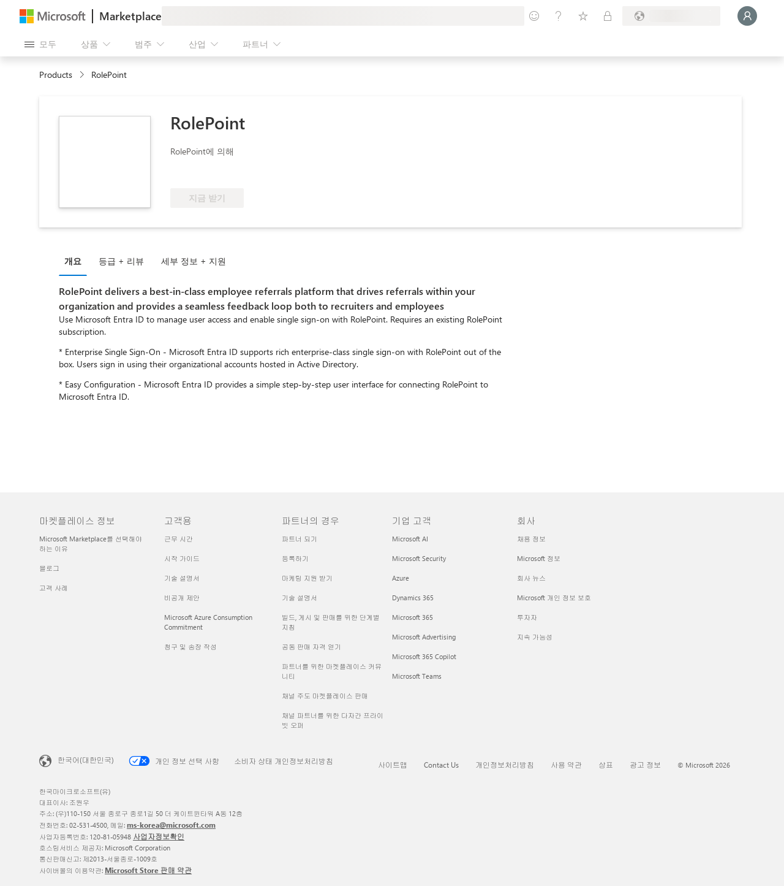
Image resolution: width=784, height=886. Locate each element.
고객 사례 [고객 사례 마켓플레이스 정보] (53, 587)
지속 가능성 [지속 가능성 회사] (534, 636)
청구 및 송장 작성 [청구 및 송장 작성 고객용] (190, 646)
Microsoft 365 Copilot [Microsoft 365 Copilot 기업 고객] (424, 656)
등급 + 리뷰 (121, 261)
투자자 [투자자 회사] (527, 617)
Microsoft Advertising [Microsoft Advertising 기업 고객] (424, 636)
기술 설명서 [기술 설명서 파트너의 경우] (299, 597)
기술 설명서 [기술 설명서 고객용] (182, 577)
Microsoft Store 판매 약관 (148, 870)
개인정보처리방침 (504, 765)
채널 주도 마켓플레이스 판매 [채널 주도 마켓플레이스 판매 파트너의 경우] (325, 695)
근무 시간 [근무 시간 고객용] (178, 538)
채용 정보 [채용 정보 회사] (531, 538)
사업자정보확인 (158, 836)
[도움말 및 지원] (558, 16)
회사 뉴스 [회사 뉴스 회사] (531, 577)
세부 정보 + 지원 (193, 261)
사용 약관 (566, 765)
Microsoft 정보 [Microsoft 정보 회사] (538, 558)
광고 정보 (645, 765)
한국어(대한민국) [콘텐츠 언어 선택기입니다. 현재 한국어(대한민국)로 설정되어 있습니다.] (86, 760)
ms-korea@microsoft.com (171, 825)
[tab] (76, 260)
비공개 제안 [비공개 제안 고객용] (182, 597)
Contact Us (441, 765)
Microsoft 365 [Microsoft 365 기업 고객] (412, 617)
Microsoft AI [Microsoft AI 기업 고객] (410, 538)
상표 (605, 765)
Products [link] (55, 74)
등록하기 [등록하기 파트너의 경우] (295, 558)
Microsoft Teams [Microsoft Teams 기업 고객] (417, 676)
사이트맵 (392, 765)
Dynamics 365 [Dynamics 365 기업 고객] (413, 597)
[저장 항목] (583, 16)
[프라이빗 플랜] (607, 16)
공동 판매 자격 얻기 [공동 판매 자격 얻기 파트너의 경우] (311, 646)
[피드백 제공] (534, 16)
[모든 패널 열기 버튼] (40, 44)
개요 (72, 261)
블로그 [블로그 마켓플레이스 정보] (49, 568)
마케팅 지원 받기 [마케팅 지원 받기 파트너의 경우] (307, 577)
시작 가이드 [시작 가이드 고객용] (182, 558)
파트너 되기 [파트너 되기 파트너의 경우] (299, 538)
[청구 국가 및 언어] (671, 16)
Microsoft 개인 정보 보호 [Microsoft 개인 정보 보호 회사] (554, 597)
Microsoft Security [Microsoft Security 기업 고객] (419, 558)
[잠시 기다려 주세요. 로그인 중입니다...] (747, 16)
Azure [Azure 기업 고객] (400, 577)
